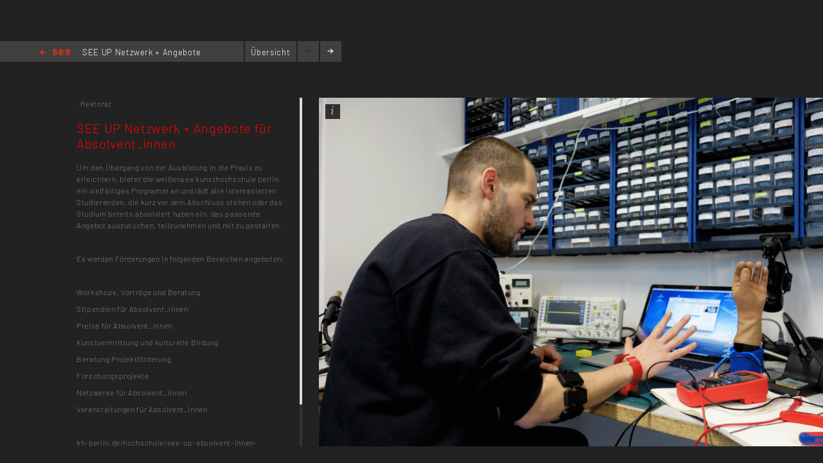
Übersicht (270, 52)
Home (55, 53)
